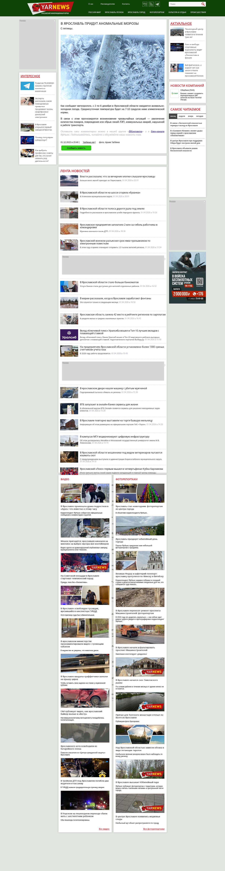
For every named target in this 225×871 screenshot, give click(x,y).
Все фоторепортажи (153, 829)
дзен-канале (157, 131)
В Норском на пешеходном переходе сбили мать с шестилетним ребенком (84, 815)
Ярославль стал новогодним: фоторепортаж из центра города (139, 507)
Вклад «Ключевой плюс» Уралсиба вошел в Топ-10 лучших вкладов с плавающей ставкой (119, 332)
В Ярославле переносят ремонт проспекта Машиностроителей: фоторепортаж (138, 612)
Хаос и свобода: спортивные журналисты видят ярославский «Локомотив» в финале (193, 51)
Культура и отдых (177, 12)
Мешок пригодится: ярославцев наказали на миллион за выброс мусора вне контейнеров (85, 542)
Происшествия (198, 12)
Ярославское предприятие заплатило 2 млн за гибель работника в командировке (118, 226)
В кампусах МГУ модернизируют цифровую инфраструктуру (114, 436)
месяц (173, 116)
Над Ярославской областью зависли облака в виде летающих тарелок (140, 749)
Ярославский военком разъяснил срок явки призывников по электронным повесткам (115, 242)
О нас (91, 4)
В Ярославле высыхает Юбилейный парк (137, 782)
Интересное (30, 76)
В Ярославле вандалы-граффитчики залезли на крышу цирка (84, 678)
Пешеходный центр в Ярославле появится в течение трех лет (194, 33)
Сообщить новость (76, 148)
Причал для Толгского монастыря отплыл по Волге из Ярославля (139, 716)
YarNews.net (89, 142)
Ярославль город (136, 12)
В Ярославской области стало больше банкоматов (109, 282)
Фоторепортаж (157, 12)
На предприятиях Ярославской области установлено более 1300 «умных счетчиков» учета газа (122, 348)
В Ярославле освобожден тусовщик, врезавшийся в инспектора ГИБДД (80, 610)
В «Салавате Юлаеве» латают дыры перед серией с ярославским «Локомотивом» (186, 133)
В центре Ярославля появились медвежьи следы (138, 818)
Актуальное (181, 23)
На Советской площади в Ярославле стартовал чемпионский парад (80, 577)
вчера (190, 116)
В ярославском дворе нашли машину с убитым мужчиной (113, 388)
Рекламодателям (108, 4)
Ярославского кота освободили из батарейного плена (79, 747)
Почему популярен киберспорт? (44, 138)
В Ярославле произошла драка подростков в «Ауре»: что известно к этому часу (84, 507)
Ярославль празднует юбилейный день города (136, 540)
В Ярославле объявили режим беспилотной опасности (184, 149)
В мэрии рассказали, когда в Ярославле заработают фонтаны (115, 298)
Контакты (126, 4)
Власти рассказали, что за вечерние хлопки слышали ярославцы (117, 176)
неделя (182, 116)
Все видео (104, 829)
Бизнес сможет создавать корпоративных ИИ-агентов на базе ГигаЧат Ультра (192, 96)
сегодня (199, 116)
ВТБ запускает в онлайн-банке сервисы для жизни (109, 404)
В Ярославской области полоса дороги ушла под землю (112, 208)
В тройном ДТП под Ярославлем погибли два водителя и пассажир (85, 782)
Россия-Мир (95, 12)
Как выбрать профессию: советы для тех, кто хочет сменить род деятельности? (44, 155)
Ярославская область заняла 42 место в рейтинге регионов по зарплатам (123, 314)
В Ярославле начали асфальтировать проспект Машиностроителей (135, 649)
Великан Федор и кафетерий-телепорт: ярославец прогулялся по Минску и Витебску (140, 575)
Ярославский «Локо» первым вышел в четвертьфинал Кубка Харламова (121, 468)
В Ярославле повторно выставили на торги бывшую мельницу (116, 420)
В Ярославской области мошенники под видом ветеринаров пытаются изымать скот (121, 454)
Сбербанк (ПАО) (188, 90)
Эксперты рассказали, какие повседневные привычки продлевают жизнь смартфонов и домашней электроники (44, 107)
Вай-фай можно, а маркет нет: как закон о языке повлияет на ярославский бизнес (194, 70)
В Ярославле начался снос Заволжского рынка (137, 681)
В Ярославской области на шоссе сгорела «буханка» (110, 192)
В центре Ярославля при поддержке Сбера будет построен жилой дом (186, 142)
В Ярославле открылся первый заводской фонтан (43, 127)
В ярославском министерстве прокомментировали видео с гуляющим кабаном (82, 644)
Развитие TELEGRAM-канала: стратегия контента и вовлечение (44, 87)
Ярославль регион (114, 12)
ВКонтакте (135, 131)
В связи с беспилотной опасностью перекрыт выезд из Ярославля (186, 124)
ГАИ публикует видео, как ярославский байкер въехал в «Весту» (81, 712)
